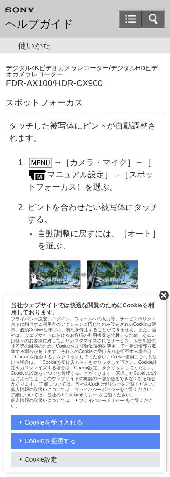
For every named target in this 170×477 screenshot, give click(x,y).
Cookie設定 (40, 459)
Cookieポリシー (81, 394)
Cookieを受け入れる (53, 422)
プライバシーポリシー (101, 400)
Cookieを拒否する (50, 440)
